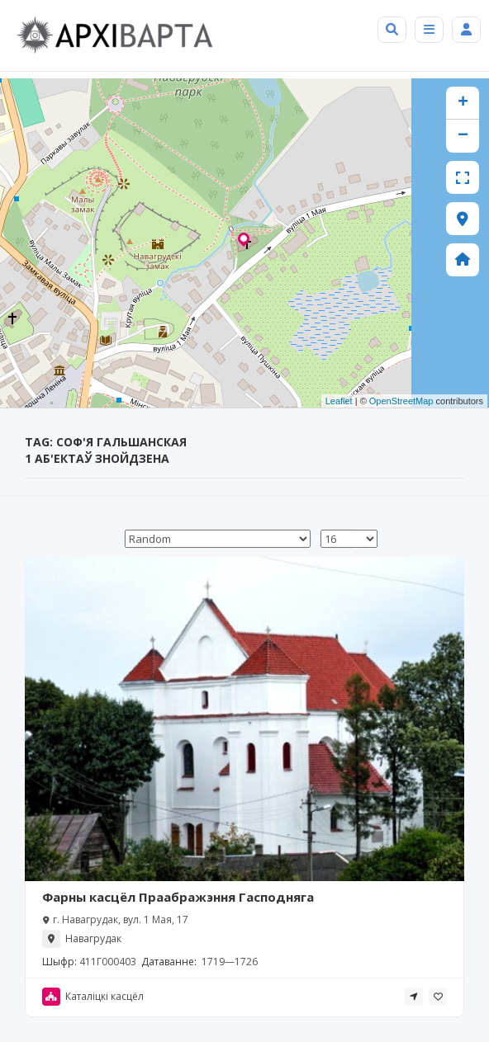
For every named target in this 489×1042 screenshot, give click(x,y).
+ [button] (463, 103)
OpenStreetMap (401, 401)
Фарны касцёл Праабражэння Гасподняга (178, 897)
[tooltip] (414, 997)
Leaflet (339, 401)
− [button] (463, 136)
